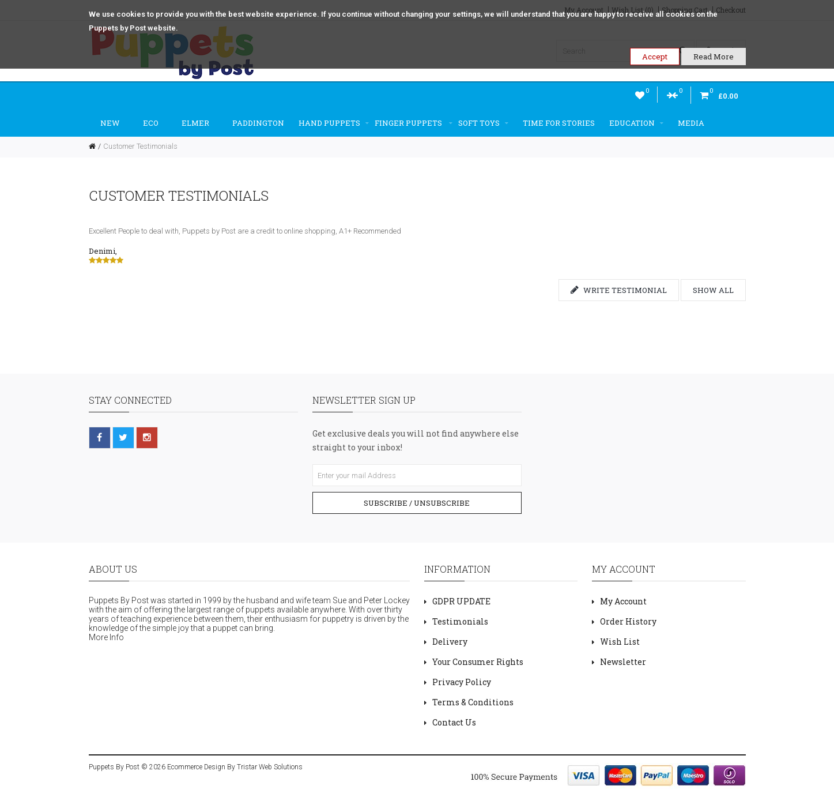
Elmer (195, 123)
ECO (151, 123)
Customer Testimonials (140, 146)
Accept (654, 56)
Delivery (449, 641)
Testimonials (460, 621)
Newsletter (623, 661)
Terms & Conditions (473, 702)
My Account (623, 601)
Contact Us (454, 722)
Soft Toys (483, 123)
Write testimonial (619, 290)
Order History (628, 621)
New (110, 123)
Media (691, 123)
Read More (713, 56)
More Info (106, 637)
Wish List (620, 641)
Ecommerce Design (196, 767)
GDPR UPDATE (461, 601)
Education (636, 123)
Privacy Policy (461, 681)
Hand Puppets (334, 123)
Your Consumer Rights (477, 661)
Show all (713, 290)
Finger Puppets (413, 123)
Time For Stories (559, 123)
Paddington (258, 123)
